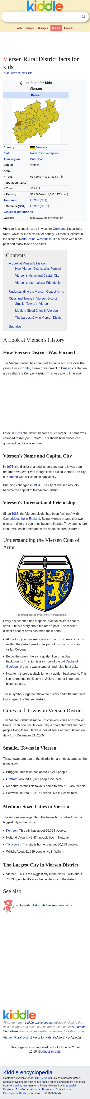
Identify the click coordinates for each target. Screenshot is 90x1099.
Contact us (62, 1089)
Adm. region (12, 159)
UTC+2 (34, 206)
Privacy (46, 1089)
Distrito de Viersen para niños (52, 905)
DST (21, 206)
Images (30, 28)
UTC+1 (34, 200)
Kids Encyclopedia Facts (17, 72)
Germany (41, 147)
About (33, 1089)
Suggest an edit (49, 1051)
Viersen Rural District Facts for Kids (27, 1037)
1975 (10, 466)
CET (43, 200)
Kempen (12, 477)
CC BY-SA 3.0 (43, 1078)
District (36, 95)
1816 (26, 368)
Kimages (43, 28)
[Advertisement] (45, 43)
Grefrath (11, 779)
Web (19, 28)
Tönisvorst (13, 844)
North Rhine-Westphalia (44, 153)
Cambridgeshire (14, 518)
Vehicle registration (16, 211)
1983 (15, 513)
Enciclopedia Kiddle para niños (21, 1093)
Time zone (10, 200)
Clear (75, 16)
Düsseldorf (36, 159)
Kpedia (56, 28)
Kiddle (7, 1089)
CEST (44, 206)
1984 (36, 485)
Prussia (66, 368)
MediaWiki (69, 1085)
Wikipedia (15, 1085)
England (34, 518)
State (7, 153)
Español (68, 28)
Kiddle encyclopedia (39, 1022)
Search (83, 16)
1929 (18, 433)
